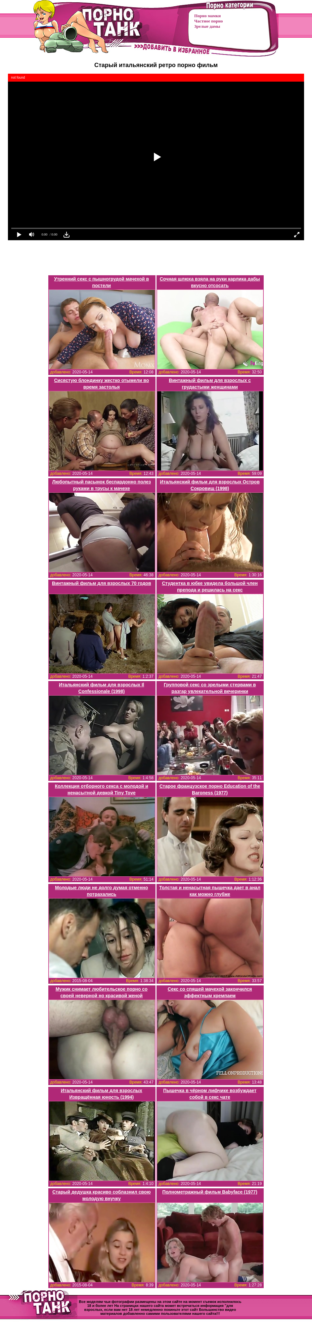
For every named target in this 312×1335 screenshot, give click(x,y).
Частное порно (208, 21)
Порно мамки (207, 15)
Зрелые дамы (207, 26)
